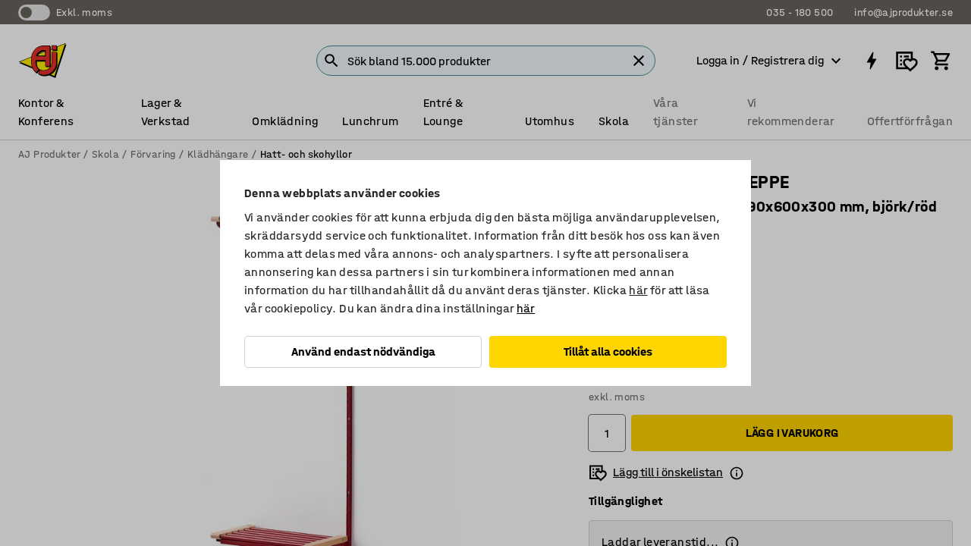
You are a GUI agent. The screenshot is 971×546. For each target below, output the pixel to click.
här (638, 290)
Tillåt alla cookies (608, 351)
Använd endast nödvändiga (363, 351)
